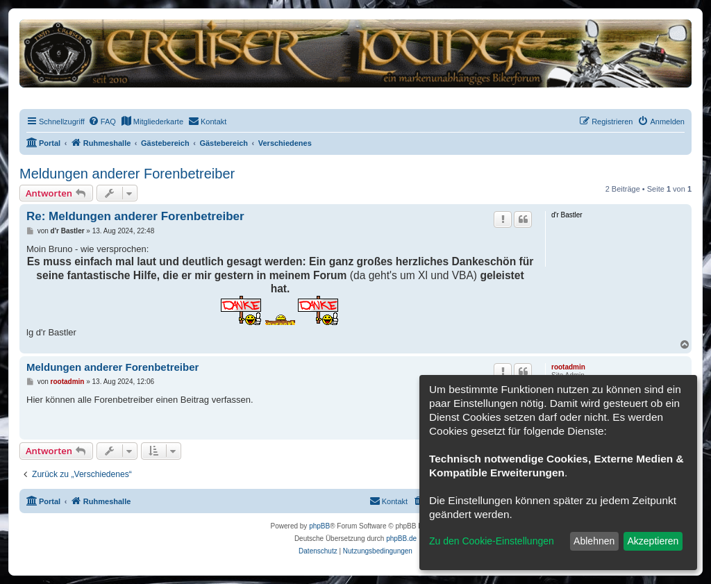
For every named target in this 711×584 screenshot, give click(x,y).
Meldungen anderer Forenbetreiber (127, 173)
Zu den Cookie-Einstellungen (491, 541)
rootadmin (568, 367)
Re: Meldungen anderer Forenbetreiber (135, 216)
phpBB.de (401, 538)
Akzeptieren (652, 541)
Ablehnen (594, 541)
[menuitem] (102, 121)
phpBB (319, 526)
